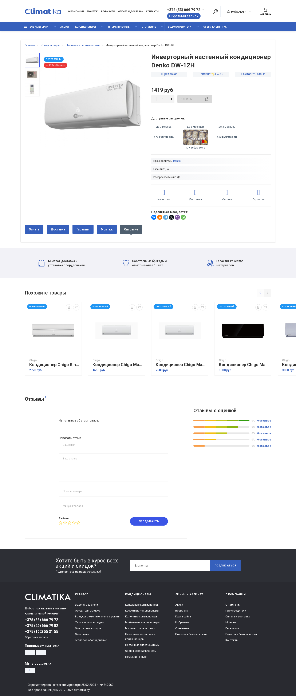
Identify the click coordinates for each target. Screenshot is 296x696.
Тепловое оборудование (91, 640)
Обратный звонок (183, 16)
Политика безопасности (191, 634)
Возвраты (182, 610)
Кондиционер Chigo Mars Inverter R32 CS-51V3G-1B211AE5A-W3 (181, 364)
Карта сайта (183, 616)
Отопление (149, 26)
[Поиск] (215, 11)
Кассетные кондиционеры (142, 610)
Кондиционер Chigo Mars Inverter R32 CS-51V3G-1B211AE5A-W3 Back (244, 364)
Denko (177, 160)
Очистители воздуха (88, 628)
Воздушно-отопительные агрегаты (97, 616)
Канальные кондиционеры (142, 604)
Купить (194, 99)
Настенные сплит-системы (142, 644)
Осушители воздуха (87, 610)
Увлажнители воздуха (89, 622)
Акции (64, 26)
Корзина (265, 12)
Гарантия (83, 229)
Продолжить (149, 521)
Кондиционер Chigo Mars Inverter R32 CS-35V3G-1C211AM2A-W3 (117, 364)
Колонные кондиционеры (141, 616)
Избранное (182, 622)
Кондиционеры (85, 26)
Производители (235, 610)
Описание (131, 229)
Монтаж (92, 11)
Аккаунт (180, 604)
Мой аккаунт (237, 11)
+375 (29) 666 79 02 (41, 625)
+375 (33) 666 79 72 (183, 10)
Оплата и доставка (130, 11)
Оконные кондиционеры (141, 650)
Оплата (34, 229)
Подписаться (225, 565)
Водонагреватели (179, 26)
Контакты (152, 11)
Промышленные (118, 26)
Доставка (58, 229)
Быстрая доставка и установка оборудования (62, 263)
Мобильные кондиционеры (142, 622)
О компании (76, 11)
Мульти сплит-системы (140, 628)
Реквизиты (108, 11)
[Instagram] (30, 670)
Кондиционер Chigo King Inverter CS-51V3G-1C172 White (54, 364)
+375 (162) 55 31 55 (41, 631)
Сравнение (182, 628)
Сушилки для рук (214, 26)
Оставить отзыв (254, 74)
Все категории (36, 26)
